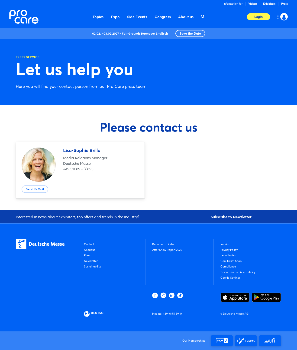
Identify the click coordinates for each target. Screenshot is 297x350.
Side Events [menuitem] (137, 16)
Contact (89, 244)
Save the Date (190, 33)
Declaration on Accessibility (237, 272)
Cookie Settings (230, 277)
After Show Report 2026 (167, 249)
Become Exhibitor (163, 244)
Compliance (228, 266)
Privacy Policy (229, 249)
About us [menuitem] (186, 16)
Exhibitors (269, 3)
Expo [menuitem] (115, 16)
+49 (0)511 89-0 (172, 313)
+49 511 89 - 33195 (78, 169)
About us (89, 249)
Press (284, 3)
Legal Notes (228, 255)
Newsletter (91, 261)
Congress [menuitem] (163, 16)
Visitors (252, 3)
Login (258, 17)
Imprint (224, 244)
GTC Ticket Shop (231, 261)
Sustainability (92, 266)
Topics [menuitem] (98, 16)
